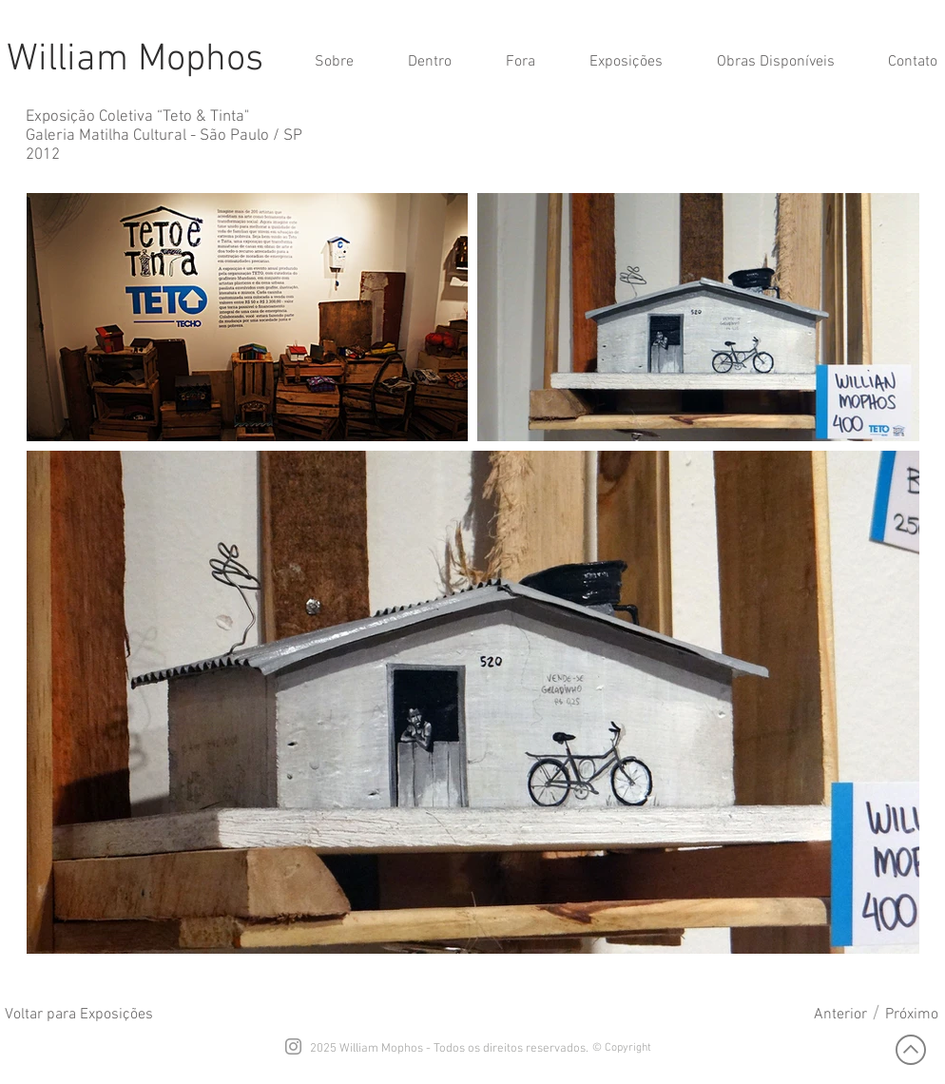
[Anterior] (840, 1014)
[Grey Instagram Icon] (293, 1046)
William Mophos (135, 60)
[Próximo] (911, 1014)
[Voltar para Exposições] (79, 1014)
